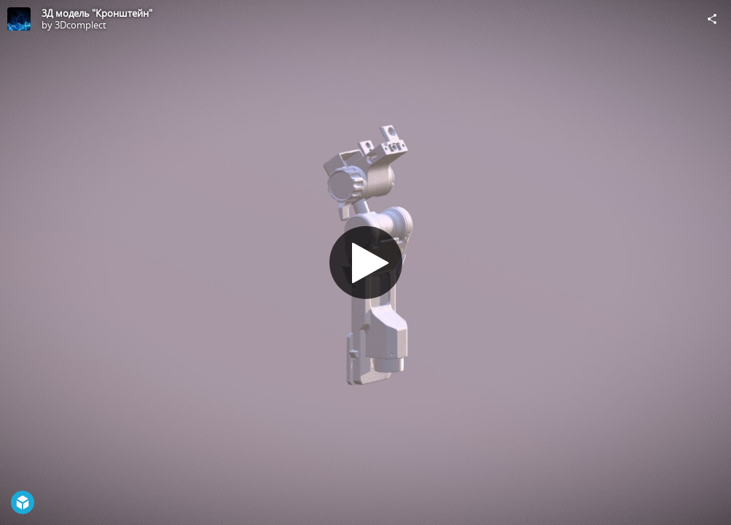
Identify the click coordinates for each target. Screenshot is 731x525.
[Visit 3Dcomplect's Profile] (19, 19)
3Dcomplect (80, 24)
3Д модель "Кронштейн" (97, 13)
